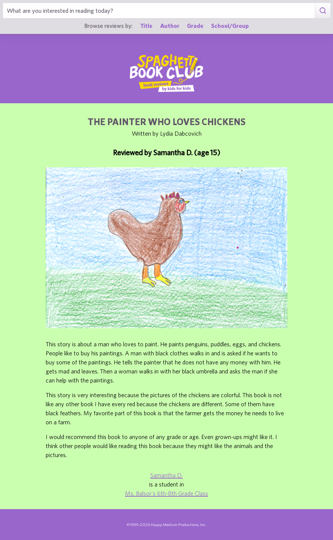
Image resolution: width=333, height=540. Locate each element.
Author (169, 25)
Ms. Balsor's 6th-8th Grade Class (166, 493)
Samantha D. (166, 475)
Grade (195, 25)
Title (146, 25)
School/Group (230, 25)
